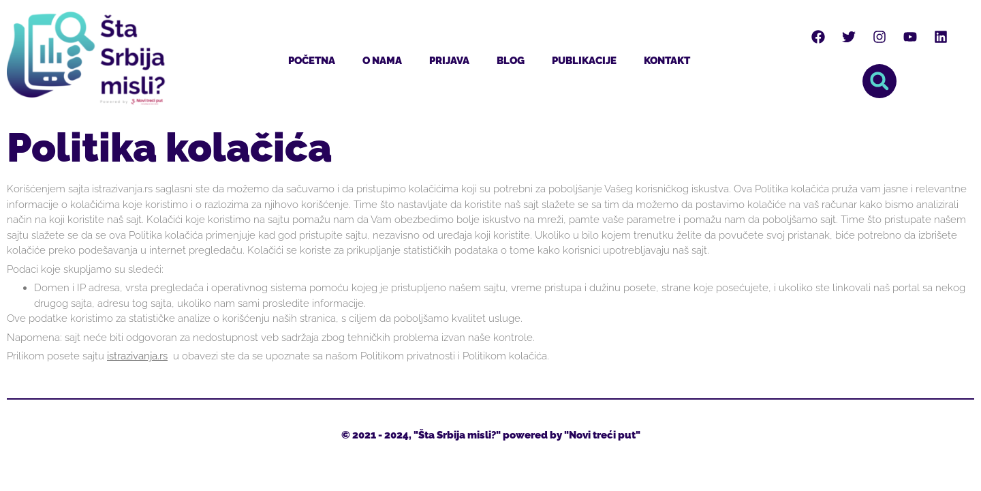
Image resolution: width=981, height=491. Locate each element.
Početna (311, 61)
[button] (879, 81)
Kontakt (667, 61)
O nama (382, 61)
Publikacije (584, 61)
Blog (511, 61)
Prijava (449, 61)
